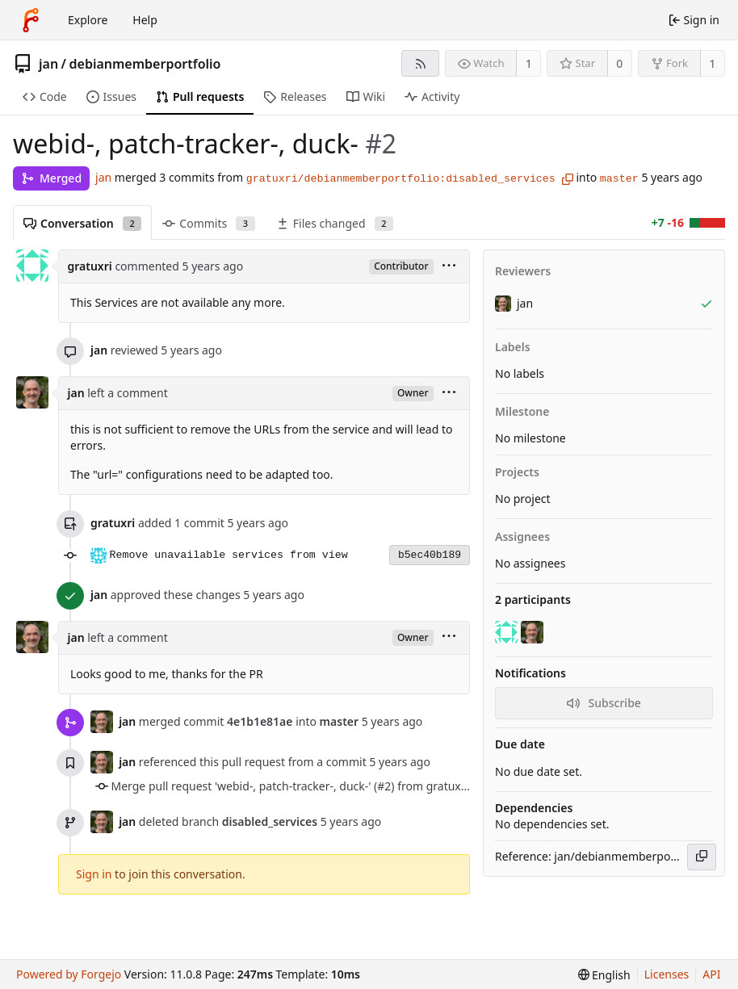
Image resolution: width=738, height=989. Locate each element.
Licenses (667, 974)
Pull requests (200, 96)
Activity (432, 96)
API (711, 974)
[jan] (534, 632)
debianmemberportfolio (145, 64)
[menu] (449, 267)
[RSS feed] (420, 63)
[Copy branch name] (567, 179)
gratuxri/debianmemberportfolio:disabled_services (401, 179)
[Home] (30, 20)
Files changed (334, 223)
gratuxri (90, 266)
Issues (111, 96)
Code (45, 96)
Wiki (366, 96)
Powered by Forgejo (68, 974)
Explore (87, 19)
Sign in (93, 874)
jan (48, 64)
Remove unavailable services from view (229, 555)
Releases (294, 96)
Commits (208, 223)
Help (144, 19)
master (619, 179)
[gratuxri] (508, 632)
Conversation (82, 223)
